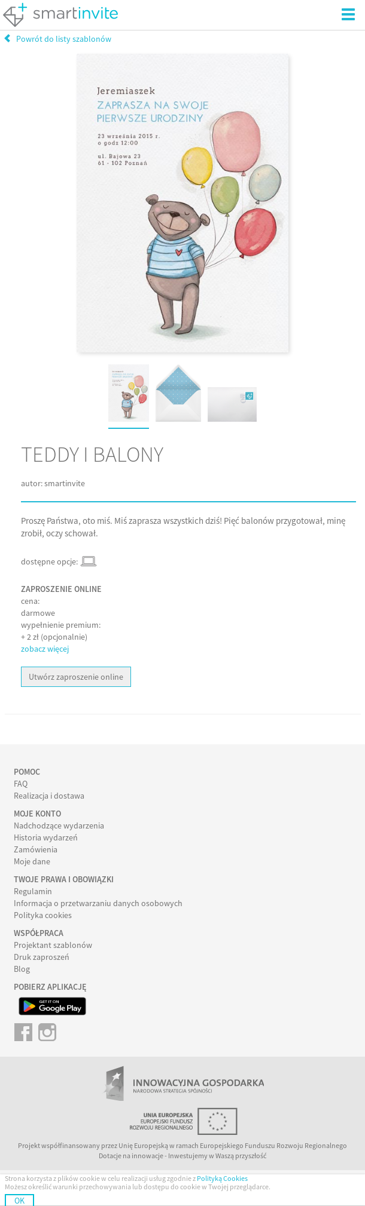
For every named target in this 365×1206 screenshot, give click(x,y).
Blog (22, 968)
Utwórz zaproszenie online (76, 676)
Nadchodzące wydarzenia (59, 825)
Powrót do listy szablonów (57, 38)
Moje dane (32, 861)
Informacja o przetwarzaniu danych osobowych (98, 903)
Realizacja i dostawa (49, 795)
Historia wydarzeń (46, 837)
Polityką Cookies (222, 1178)
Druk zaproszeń (41, 957)
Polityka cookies (43, 915)
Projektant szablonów (53, 945)
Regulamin (33, 891)
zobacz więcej (45, 648)
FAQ (21, 783)
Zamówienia (35, 849)
